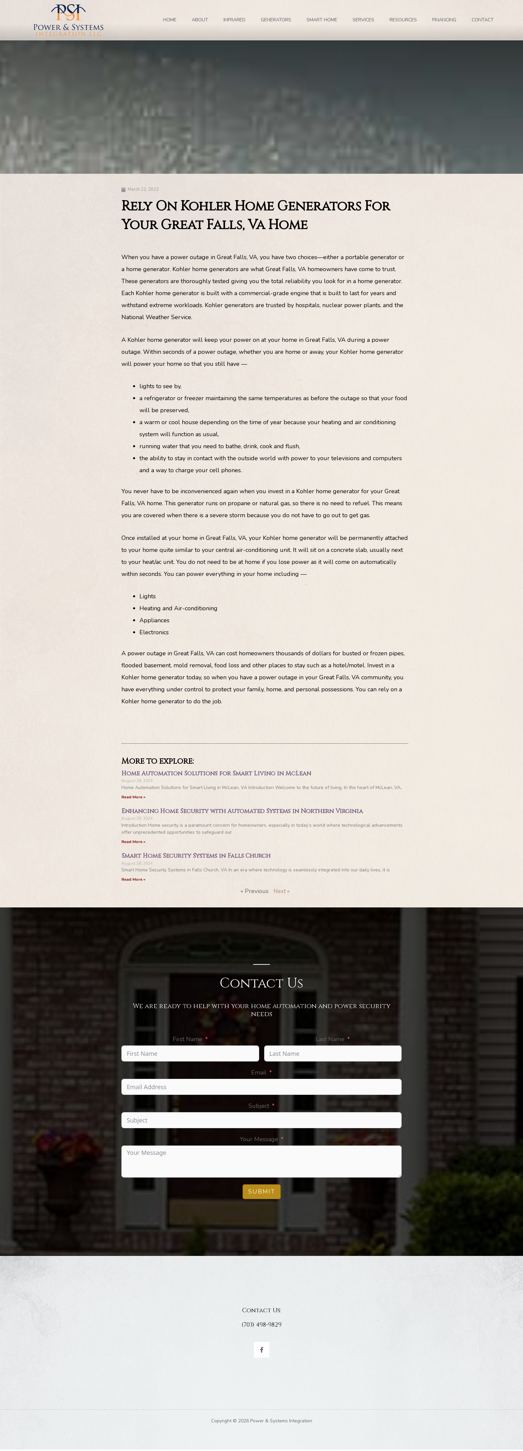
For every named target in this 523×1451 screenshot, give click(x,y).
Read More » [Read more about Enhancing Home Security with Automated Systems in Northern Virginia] (133, 842)
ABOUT (200, 20)
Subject (258, 1107)
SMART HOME (322, 20)
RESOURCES (403, 20)
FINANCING (444, 20)
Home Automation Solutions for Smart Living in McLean (216, 774)
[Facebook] (262, 1351)
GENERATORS (276, 20)
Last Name (330, 1040)
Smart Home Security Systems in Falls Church (196, 857)
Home (169, 20)
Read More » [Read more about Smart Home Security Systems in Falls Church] (133, 880)
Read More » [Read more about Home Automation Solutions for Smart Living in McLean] (133, 797)
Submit (261, 1193)
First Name (187, 1040)
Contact (483, 20)
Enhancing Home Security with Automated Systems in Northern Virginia (242, 812)
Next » (281, 892)
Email (259, 1073)
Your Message (259, 1140)
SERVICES (363, 20)
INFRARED (234, 20)
